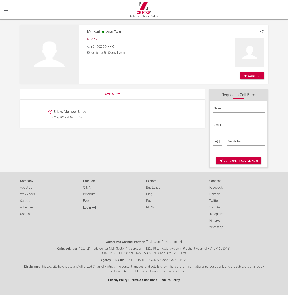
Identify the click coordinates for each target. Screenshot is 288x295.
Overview (112, 94)
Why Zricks (27, 194)
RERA (150, 207)
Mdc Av (92, 39)
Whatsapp (216, 227)
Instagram (216, 214)
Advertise (26, 207)
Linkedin (214, 194)
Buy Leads (153, 187)
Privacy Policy (117, 280)
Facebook (215, 187)
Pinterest (215, 220)
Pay (148, 201)
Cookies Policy (169, 280)
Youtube (214, 207)
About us (26, 187)
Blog (149, 194)
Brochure (89, 194)
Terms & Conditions (143, 280)
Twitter (214, 201)
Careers (25, 201)
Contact (25, 214)
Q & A (86, 187)
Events (87, 201)
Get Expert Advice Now (238, 161)
